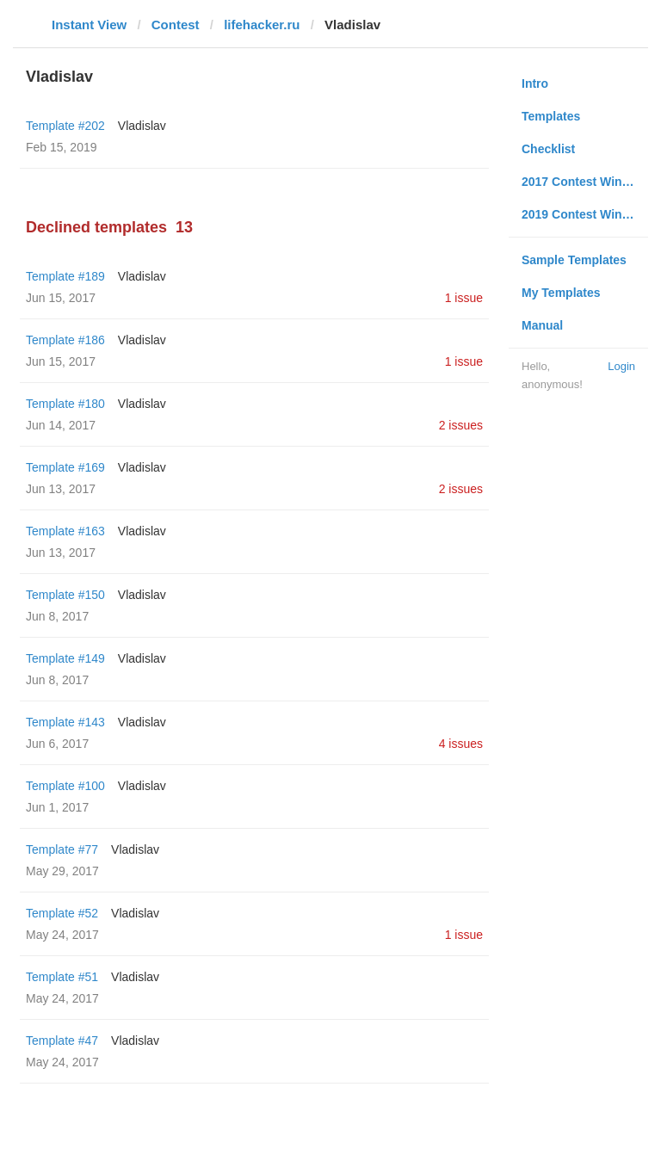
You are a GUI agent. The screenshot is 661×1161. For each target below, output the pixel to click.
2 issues (461, 425)
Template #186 (65, 340)
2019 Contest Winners (584, 214)
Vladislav (142, 126)
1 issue (464, 298)
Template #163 (65, 531)
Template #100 (65, 786)
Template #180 (65, 404)
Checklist (548, 149)
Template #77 (62, 849)
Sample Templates (574, 260)
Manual (542, 325)
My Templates (561, 293)
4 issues (461, 743)
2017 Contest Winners (584, 181)
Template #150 (65, 595)
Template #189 (65, 276)
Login (621, 366)
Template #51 (62, 977)
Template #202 (65, 126)
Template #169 (65, 467)
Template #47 (62, 1040)
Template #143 (65, 722)
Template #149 (65, 658)
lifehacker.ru (262, 24)
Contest (175, 24)
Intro (535, 83)
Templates (551, 116)
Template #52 (62, 913)
